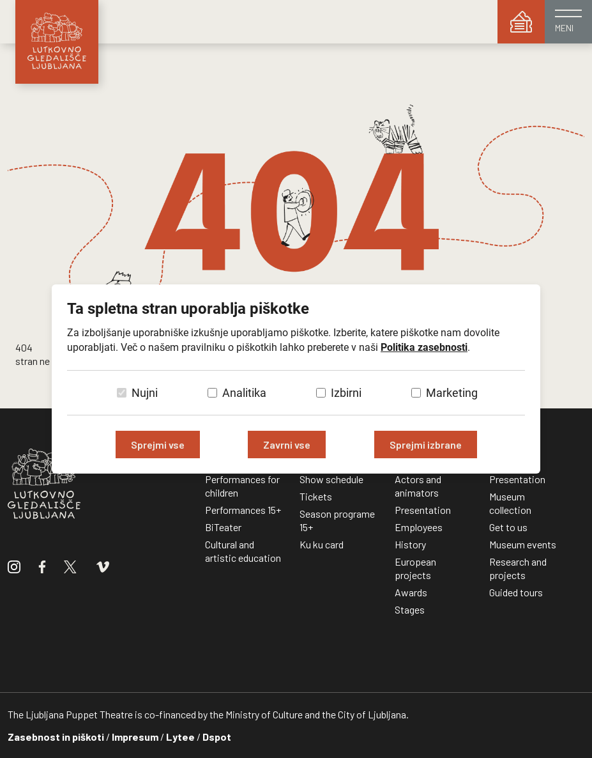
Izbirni (346, 392)
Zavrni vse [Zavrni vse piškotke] (286, 444)
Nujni (145, 392)
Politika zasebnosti (424, 347)
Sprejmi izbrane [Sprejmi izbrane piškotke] (426, 444)
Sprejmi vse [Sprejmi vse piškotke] (158, 444)
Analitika (244, 392)
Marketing (452, 392)
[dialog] (296, 379)
